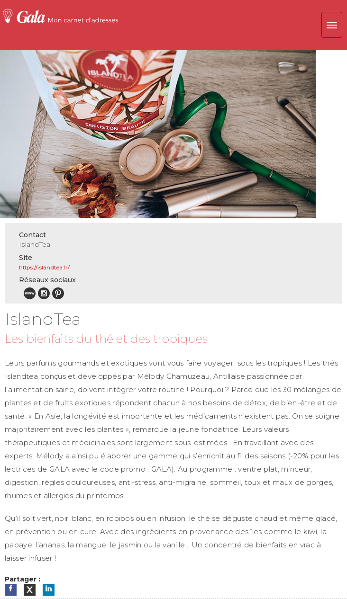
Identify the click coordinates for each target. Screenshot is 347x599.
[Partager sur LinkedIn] (49, 590)
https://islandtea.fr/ (44, 267)
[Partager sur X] (29, 590)
